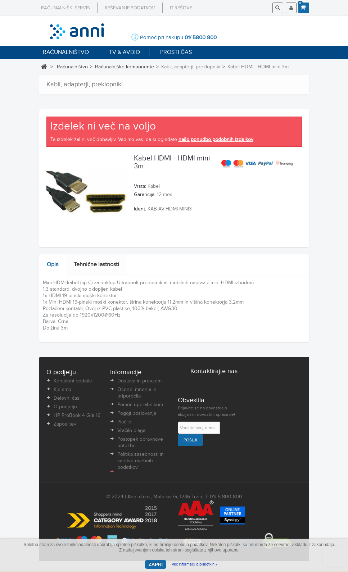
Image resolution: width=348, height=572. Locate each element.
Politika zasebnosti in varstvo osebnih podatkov (140, 460)
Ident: (140, 209)
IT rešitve (181, 8)
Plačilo (124, 422)
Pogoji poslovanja (136, 413)
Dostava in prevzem (139, 381)
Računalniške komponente (124, 67)
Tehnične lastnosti (96, 264)
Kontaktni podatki (73, 381)
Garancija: (144, 195)
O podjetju (65, 407)
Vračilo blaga (131, 430)
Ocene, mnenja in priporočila (137, 393)
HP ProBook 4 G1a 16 (77, 415)
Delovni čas (67, 398)
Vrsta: (140, 186)
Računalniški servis (65, 8)
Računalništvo (72, 67)
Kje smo (62, 389)
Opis (52, 264)
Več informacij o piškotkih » (194, 564)
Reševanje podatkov (130, 8)
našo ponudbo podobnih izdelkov (215, 139)
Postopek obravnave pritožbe (140, 442)
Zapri (156, 564)
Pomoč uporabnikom (140, 405)
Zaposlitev (65, 424)
